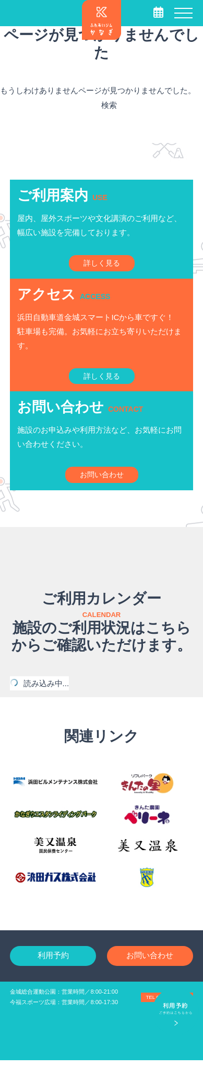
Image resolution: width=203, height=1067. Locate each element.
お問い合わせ (150, 961)
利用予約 (53, 961)
